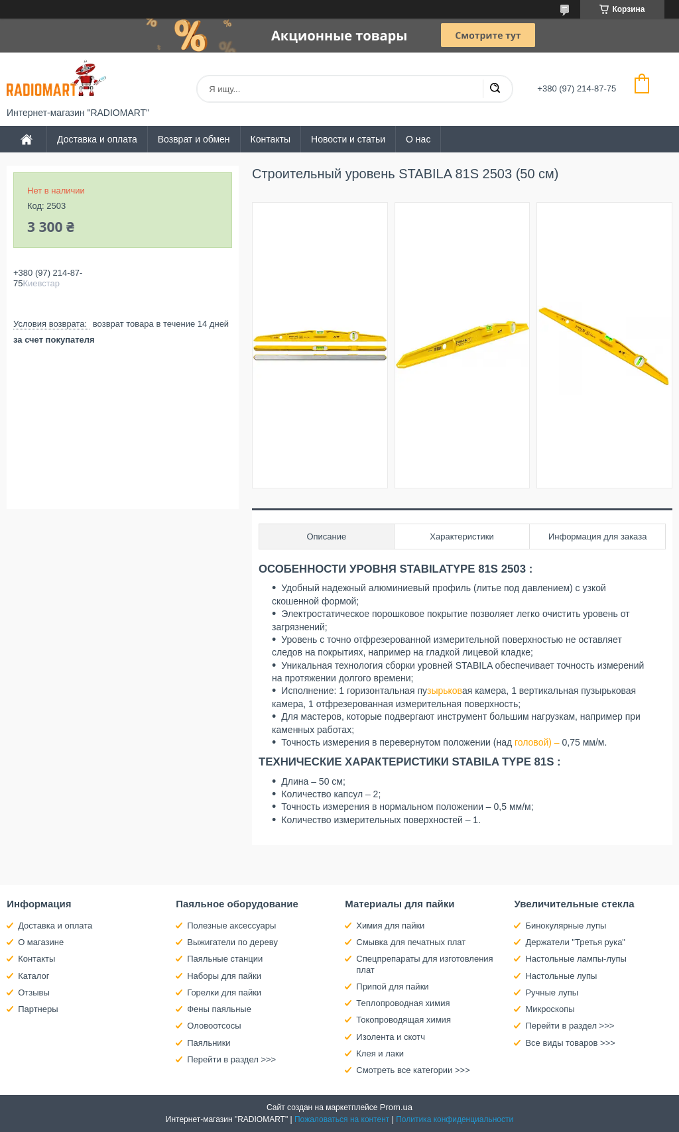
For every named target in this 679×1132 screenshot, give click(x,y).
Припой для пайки (392, 986)
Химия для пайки (390, 926)
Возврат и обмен (194, 139)
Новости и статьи (348, 139)
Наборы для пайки (224, 976)
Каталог (33, 976)
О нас (418, 139)
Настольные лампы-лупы (576, 959)
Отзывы (34, 992)
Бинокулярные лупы (565, 926)
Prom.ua (396, 1107)
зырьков (444, 690)
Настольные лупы (561, 976)
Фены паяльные (219, 1009)
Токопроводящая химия (403, 1020)
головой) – (537, 742)
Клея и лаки (380, 1053)
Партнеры (38, 1009)
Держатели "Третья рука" (575, 942)
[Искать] (495, 89)
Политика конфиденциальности (454, 1119)
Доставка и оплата (97, 139)
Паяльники (208, 1043)
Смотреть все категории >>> (412, 1070)
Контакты (270, 139)
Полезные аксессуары (231, 926)
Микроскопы (549, 1009)
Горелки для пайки (224, 992)
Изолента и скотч (390, 1037)
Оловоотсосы (214, 1026)
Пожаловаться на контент (341, 1119)
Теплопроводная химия (403, 1003)
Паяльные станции (225, 959)
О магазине (41, 942)
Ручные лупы (551, 992)
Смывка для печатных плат (410, 942)
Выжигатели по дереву (232, 942)
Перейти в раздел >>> (231, 1059)
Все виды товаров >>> (570, 1043)
